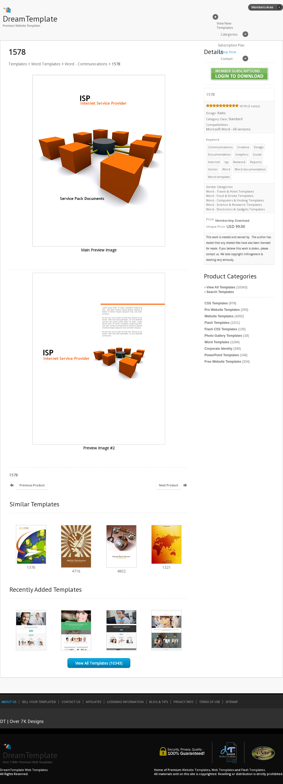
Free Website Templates (222, 362)
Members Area (262, 7)
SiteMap (232, 702)
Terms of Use (209, 702)
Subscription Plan (231, 45)
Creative (243, 147)
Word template (219, 177)
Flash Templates (217, 323)
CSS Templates (216, 303)
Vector (213, 169)
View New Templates (225, 25)
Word (226, 169)
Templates (17, 63)
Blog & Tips (158, 702)
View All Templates (220, 287)
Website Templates (219, 316)
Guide (257, 154)
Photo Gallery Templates (223, 336)
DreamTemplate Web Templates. (24, 770)
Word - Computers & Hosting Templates (235, 200)
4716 (76, 569)
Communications (220, 147)
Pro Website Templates (222, 310)
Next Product (168, 485)
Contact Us (71, 702)
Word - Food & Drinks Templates (229, 196)
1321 (166, 565)
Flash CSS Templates (220, 329)
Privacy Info (183, 702)
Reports (255, 162)
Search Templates (220, 292)
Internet (214, 162)
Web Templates (223, 770)
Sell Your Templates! (39, 702)
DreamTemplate (30, 18)
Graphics (241, 154)
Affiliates (93, 702)
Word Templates (45, 63)
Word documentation (250, 169)
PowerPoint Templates (221, 355)
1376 (31, 565)
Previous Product (32, 485)
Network (239, 162)
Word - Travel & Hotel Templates (230, 191)
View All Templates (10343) (98, 663)
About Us (8, 702)
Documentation (219, 154)
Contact (227, 58)
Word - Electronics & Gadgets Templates (235, 209)
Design (259, 147)
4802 (121, 569)
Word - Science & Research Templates (234, 205)
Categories (229, 34)
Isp (226, 162)
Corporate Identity (218, 349)
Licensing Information (125, 702)
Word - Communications (86, 63)
